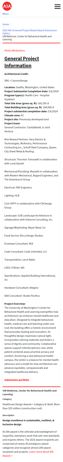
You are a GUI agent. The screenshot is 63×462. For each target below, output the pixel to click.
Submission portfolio (16, 380)
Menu (6, 14)
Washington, (32, 87)
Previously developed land (34, 119)
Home (6, 24)
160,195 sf (43, 103)
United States (46, 87)
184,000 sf (48, 107)
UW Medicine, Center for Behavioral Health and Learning (27, 38)
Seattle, (20, 87)
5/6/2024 (54, 91)
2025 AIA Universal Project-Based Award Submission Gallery (30, 32)
